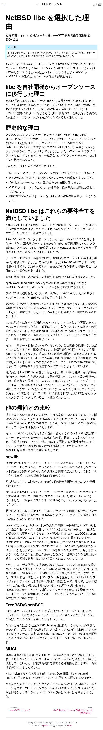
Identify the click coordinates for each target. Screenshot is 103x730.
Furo (69, 725)
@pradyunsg (59, 725)
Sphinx (45, 725)
